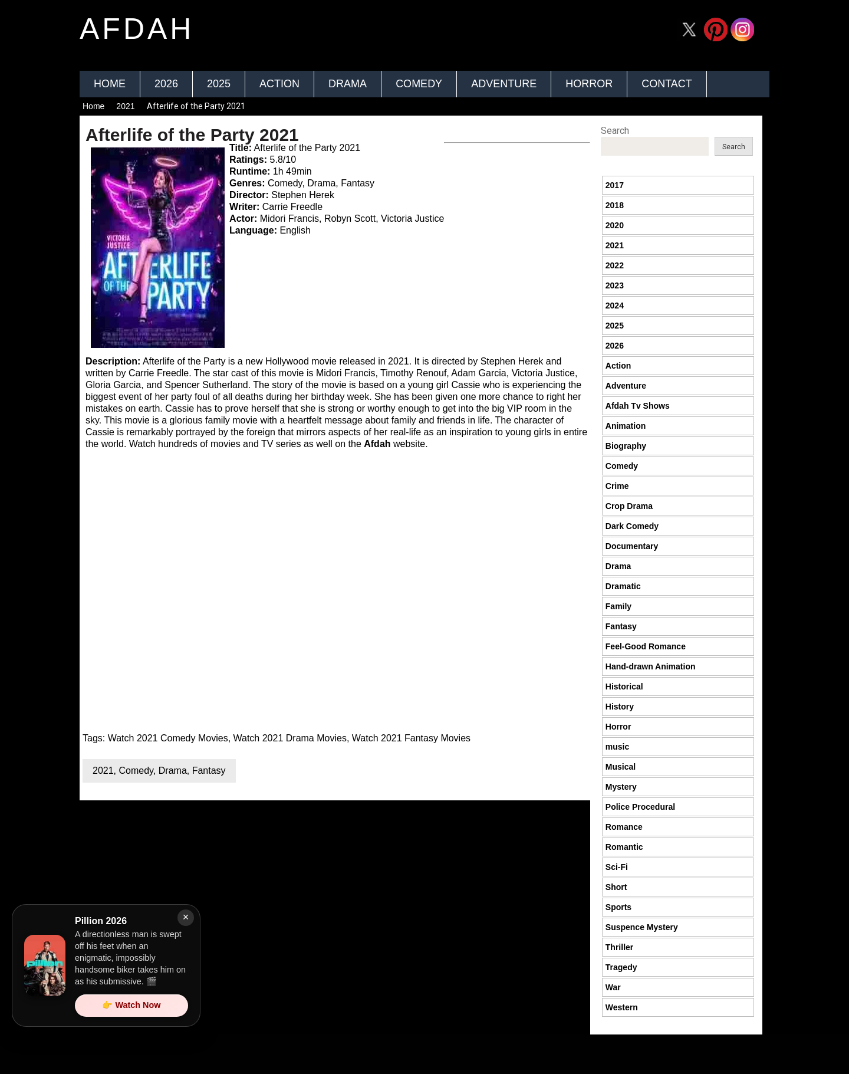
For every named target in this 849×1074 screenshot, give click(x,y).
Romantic (624, 847)
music (617, 746)
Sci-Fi (617, 867)
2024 (615, 305)
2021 (125, 106)
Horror (589, 84)
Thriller (619, 947)
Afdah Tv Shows (638, 405)
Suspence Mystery (642, 927)
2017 (615, 185)
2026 (166, 84)
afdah (137, 29)
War (613, 987)
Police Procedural (640, 807)
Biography (626, 446)
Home (110, 84)
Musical (621, 766)
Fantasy (209, 771)
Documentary (632, 546)
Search (615, 130)
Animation (626, 426)
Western (622, 1007)
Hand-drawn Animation (651, 666)
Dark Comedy (632, 526)
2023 (615, 285)
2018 (615, 205)
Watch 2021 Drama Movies (290, 738)
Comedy (419, 84)
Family (618, 606)
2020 (615, 225)
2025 (219, 84)
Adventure (504, 84)
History (620, 706)
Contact (666, 84)
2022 (615, 265)
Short (616, 887)
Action (279, 84)
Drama (347, 84)
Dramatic (623, 586)
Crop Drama (629, 506)
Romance (624, 827)
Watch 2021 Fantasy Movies (411, 738)
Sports (618, 907)
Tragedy (621, 967)
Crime (617, 486)
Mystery (621, 786)
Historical (624, 686)
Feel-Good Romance (646, 646)
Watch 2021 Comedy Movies (168, 738)
